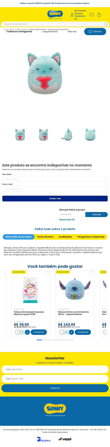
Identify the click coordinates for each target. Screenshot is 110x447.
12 (72, 339)
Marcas (72, 31)
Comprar (39, 332)
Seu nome (6, 174)
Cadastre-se (80, 17)
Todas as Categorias (19, 31)
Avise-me (55, 198)
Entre (77, 13)
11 (69, 339)
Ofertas (95, 31)
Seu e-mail (7, 184)
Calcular (96, 214)
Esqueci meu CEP (67, 219)
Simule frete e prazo (72, 209)
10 (66, 339)
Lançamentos (50, 31)
